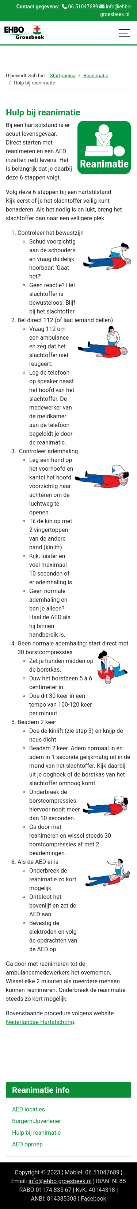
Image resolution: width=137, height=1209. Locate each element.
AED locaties (28, 1109)
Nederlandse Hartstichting (40, 1022)
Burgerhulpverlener (36, 1121)
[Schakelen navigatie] (124, 33)
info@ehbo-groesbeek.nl (60, 1181)
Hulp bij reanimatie (36, 1132)
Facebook (93, 1198)
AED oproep (27, 1144)
